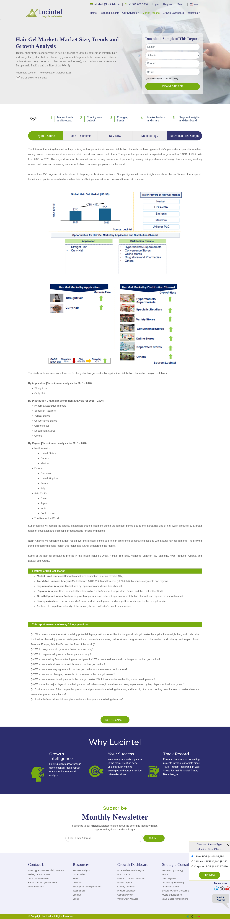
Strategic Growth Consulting (175, 890)
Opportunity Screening (173, 882)
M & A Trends (123, 874)
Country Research (126, 886)
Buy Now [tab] (115, 135)
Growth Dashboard (173, 13)
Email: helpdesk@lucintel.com (42, 882)
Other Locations (36, 886)
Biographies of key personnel (87, 886)
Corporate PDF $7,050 (211, 867)
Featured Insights (109, 13)
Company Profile (125, 895)
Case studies (79, 874)
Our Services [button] (129, 13)
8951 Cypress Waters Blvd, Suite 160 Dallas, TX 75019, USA (46, 872)
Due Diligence (169, 878)
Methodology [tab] (149, 135)
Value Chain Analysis (127, 899)
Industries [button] (193, 13)
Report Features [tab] (45, 135)
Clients (76, 899)
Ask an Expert (115, 719)
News (75, 878)
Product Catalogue (126, 890)
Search (181, 4)
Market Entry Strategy (172, 870)
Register (168, 4)
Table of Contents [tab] (80, 135)
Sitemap (77, 895)
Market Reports (151, 13)
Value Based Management (175, 899)
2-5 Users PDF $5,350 (210, 862)
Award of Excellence (172, 895)
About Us (77, 882)
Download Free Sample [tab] (184, 135)
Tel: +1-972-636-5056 (38, 878)
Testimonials (79, 890)
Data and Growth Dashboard (131, 878)
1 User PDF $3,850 (209, 857)
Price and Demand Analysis (130, 870)
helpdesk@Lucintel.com (105, 4)
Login (155, 4)
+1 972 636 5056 (136, 4)
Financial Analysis (170, 886)
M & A (165, 874)
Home (93, 13)
